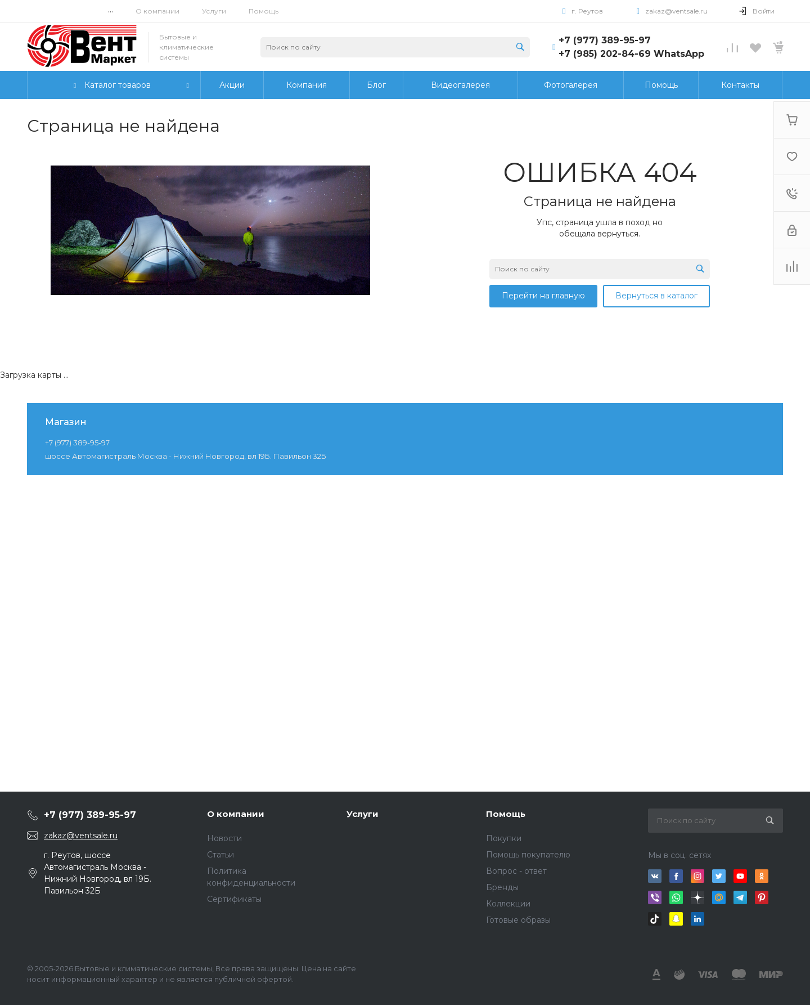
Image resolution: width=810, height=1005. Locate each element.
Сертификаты (234, 899)
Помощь (263, 11)
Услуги (214, 11)
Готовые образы (518, 920)
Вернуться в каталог (656, 296)
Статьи (220, 855)
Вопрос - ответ (516, 871)
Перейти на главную (543, 296)
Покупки (503, 838)
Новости (224, 838)
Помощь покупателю (528, 855)
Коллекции (508, 904)
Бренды (502, 887)
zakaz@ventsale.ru (676, 11)
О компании (157, 11)
